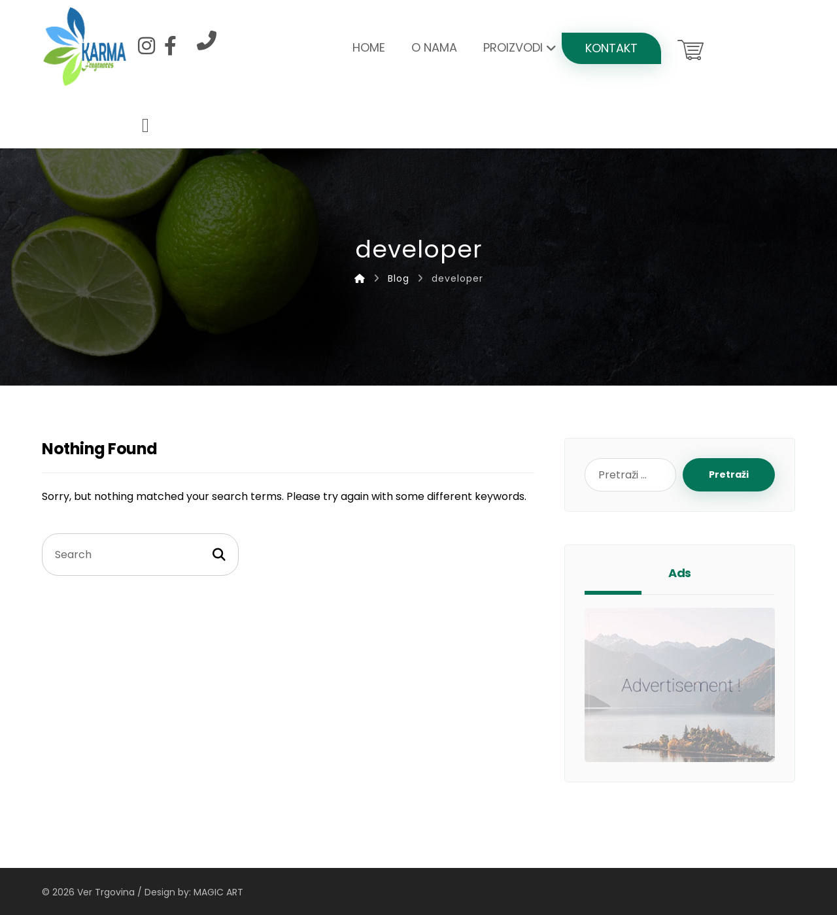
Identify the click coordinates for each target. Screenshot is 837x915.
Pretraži (729, 474)
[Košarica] (690, 48)
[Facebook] (170, 46)
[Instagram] (146, 46)
